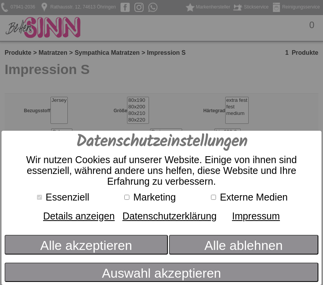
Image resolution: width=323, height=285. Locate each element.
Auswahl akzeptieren (161, 273)
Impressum (256, 216)
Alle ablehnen (243, 245)
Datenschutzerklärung (169, 216)
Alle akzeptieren (86, 245)
